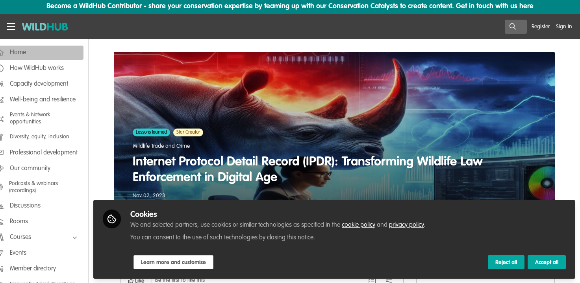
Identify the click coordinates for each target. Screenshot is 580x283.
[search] (516, 27)
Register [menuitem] (541, 26)
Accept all (546, 262)
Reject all (506, 262)
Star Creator (194, 132)
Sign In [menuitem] (564, 26)
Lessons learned (157, 132)
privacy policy (418, 225)
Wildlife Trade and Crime (167, 146)
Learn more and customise (185, 262)
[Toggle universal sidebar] (11, 27)
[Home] (42, 27)
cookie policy (370, 225)
